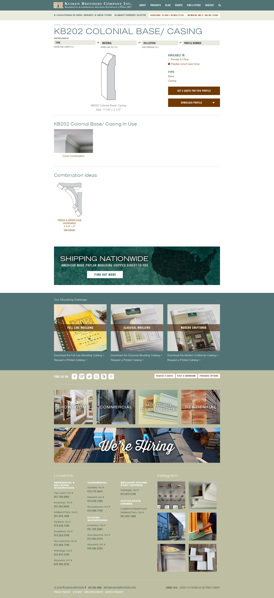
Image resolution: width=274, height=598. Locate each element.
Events (179, 5)
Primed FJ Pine (179, 59)
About (142, 5)
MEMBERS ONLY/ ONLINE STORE (203, 15)
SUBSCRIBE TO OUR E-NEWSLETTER (167, 15)
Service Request (114, 592)
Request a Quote (164, 375)
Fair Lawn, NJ (62, 492)
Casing (172, 81)
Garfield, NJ (94, 487)
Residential (84, 25)
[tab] (143, 5)
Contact (209, 5)
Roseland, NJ (62, 531)
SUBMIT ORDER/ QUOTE (130, 15)
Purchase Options (209, 375)
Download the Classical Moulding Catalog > (136, 355)
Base (171, 76)
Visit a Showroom (186, 375)
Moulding (100, 25)
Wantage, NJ (62, 550)
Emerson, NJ (62, 502)
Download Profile (191, 102)
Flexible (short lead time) (185, 64)
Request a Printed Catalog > (70, 360)
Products (155, 5)
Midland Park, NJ (64, 512)
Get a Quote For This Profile (194, 91)
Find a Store (194, 5)
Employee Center (93, 592)
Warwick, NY (62, 560)
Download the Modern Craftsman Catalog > (193, 355)
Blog (168, 5)
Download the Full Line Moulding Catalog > (79, 355)
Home (57, 25)
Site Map (77, 592)
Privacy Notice (62, 592)
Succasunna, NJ (64, 541)
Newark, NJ (61, 521)
